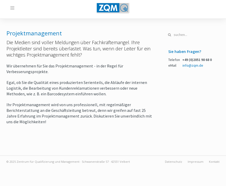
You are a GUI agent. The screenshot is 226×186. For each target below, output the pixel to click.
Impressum (195, 162)
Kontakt (214, 162)
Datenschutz (173, 162)
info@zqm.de (193, 65)
